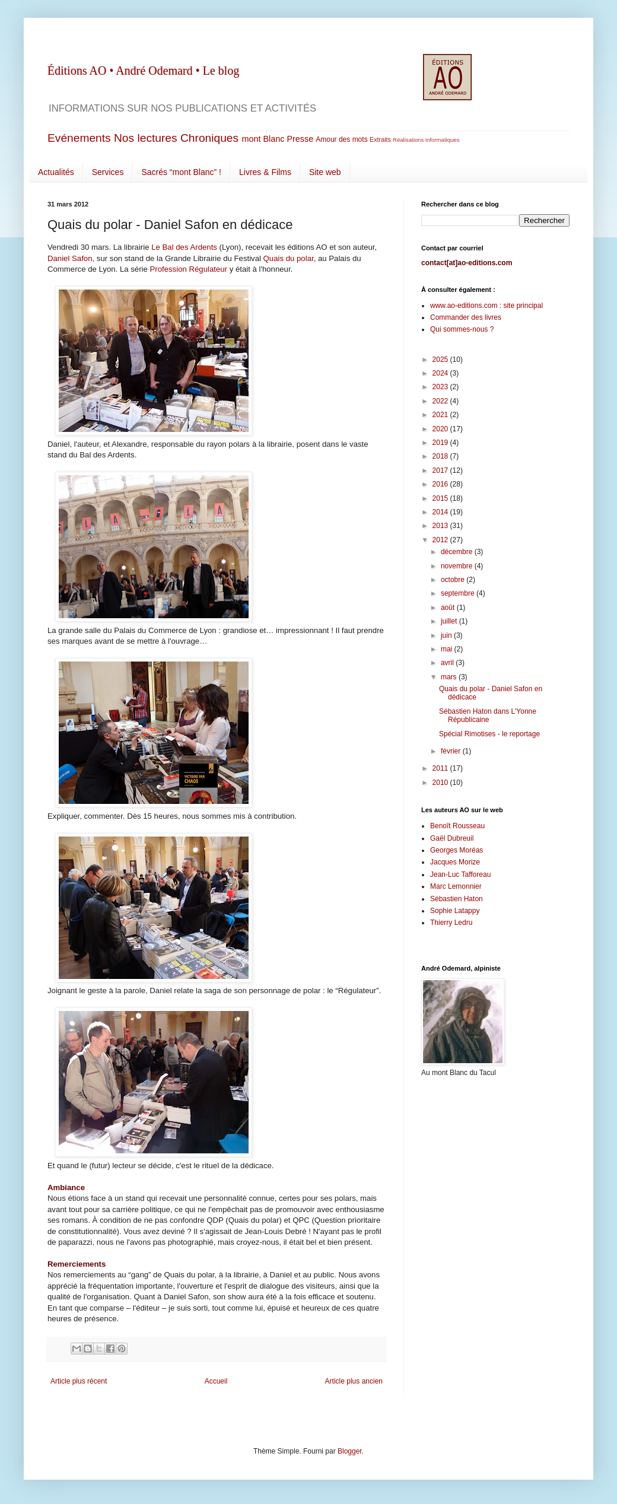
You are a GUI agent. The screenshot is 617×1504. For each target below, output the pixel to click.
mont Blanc (262, 139)
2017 (441, 470)
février (452, 751)
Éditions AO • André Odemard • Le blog (143, 70)
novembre (458, 566)
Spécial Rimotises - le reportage (489, 734)
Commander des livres (465, 317)
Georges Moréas (456, 850)
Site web (325, 172)
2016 (441, 484)
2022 (441, 401)
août (449, 607)
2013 (441, 526)
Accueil (216, 1381)
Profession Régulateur (188, 269)
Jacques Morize (455, 862)
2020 (441, 429)
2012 (441, 540)
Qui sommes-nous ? (462, 329)
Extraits (380, 139)
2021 (441, 415)
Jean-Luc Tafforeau (460, 874)
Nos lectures (145, 138)
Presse (300, 139)
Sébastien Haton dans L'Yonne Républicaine (487, 715)
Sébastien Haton (456, 899)
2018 (441, 456)
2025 (441, 359)
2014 (441, 512)
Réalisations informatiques (426, 139)
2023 (441, 387)
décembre (458, 552)
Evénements (79, 138)
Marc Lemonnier (456, 886)
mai (447, 649)
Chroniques (209, 138)
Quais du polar (288, 258)
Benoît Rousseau (457, 826)
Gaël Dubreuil (451, 838)
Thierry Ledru (451, 922)
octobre (453, 579)
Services (108, 172)
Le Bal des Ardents (184, 247)
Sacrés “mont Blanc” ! (181, 172)
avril (448, 663)
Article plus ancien (354, 1381)
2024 (441, 373)
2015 (441, 498)
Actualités (56, 172)
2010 (441, 782)
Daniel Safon (70, 258)
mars (450, 677)
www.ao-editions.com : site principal (486, 305)
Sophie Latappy (454, 911)
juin (447, 635)
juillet (450, 621)
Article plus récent (78, 1381)
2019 (441, 442)
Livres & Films (265, 172)
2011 (441, 768)
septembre (458, 593)
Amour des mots (341, 139)
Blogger (350, 1451)
